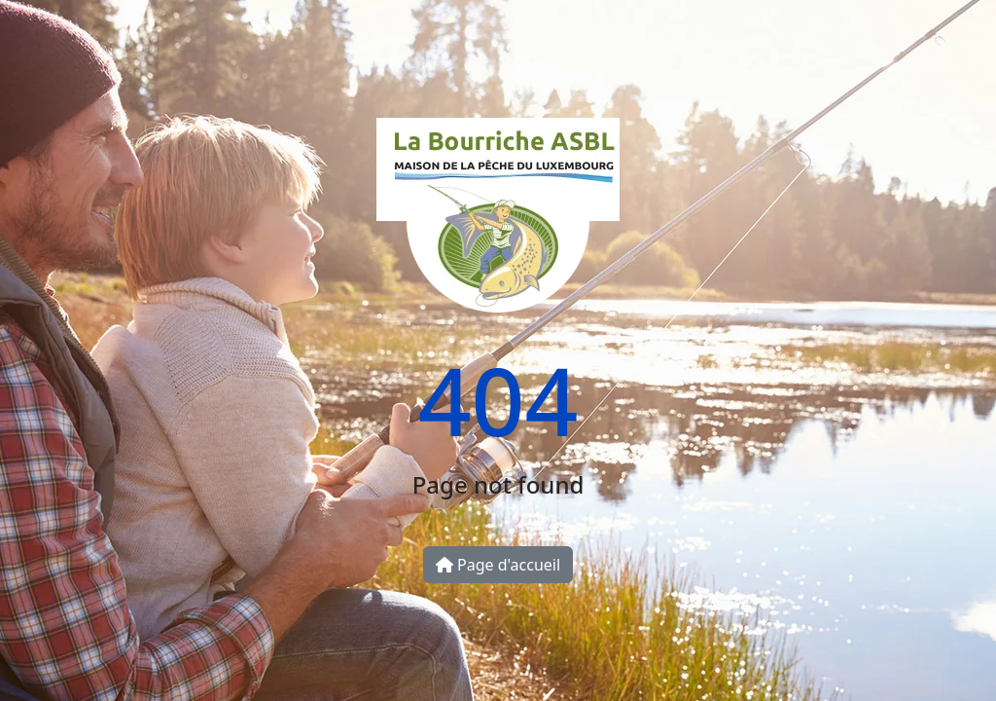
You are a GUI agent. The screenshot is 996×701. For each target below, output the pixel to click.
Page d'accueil (498, 564)
